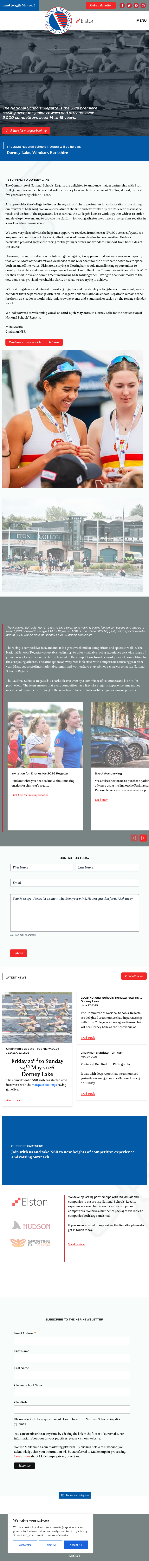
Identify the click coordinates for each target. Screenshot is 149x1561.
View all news (134, 976)
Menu (141, 20)
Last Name (21, 1368)
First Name (21, 1351)
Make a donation (100, 5)
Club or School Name (28, 1385)
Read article (13, 1100)
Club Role (20, 1402)
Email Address (25, 1333)
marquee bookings (44, 1085)
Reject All (50, 1544)
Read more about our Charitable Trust (34, 342)
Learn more (22, 1456)
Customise (25, 1544)
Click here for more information (30, 794)
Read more (101, 799)
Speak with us (76, 1244)
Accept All (75, 1544)
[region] (50, 1533)
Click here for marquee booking (26, 130)
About (74, 1556)
